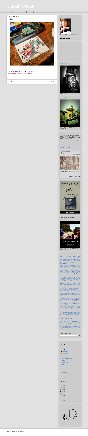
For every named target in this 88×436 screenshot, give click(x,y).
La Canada (77, 287)
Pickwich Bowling (63, 306)
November (65, 353)
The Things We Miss (72, 323)
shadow (71, 314)
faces (64, 274)
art (11, 73)
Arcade (69, 257)
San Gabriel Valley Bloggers (65, 312)
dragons (14, 73)
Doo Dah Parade (77, 271)
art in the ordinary (75, 259)
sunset (61, 322)
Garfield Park (65, 278)
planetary (74, 306)
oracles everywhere (71, 302)
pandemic (69, 303)
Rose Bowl (64, 311)
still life (63, 320)
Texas (79, 322)
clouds (70, 267)
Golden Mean (65, 362)
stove (61, 321)
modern (73, 295)
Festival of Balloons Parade (74, 274)
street (64, 321)
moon (64, 297)
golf (71, 279)
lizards (72, 290)
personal (22, 73)
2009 (62, 398)
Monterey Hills (77, 295)
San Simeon (65, 313)
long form (66, 292)
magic (77, 293)
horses (79, 283)
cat (79, 266)
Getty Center (75, 278)
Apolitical (64, 368)
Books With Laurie (38, 12)
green (61, 280)
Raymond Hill (69, 308)
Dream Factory (73, 272)
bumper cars (66, 265)
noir (68, 299)
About (14, 12)
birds (73, 262)
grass (79, 279)
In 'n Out (78, 284)
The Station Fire (65, 323)
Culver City (62, 270)
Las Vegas (62, 289)
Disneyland (68, 271)
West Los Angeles (77, 326)
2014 (62, 391)
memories (72, 294)
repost (65, 309)
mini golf (63, 295)
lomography (62, 292)
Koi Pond (73, 287)
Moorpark (67, 297)
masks (68, 294)
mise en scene (67, 295)
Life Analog (30, 12)
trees (63, 325)
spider (74, 318)
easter (65, 273)
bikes (71, 262)
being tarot (75, 260)
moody (61, 297)
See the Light (65, 354)
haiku (71, 280)
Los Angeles (72, 292)
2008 (62, 400)
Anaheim (78, 256)
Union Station (77, 325)
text (61, 323)
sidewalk (61, 315)
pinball (71, 306)
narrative (78, 298)
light (77, 289)
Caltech (69, 266)
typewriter (67, 325)
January (64, 381)
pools (66, 307)
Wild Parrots (62, 327)
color (79, 267)
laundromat (66, 289)
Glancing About (21, 6)
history (79, 282)
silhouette (62, 317)
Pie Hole (68, 306)
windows (73, 327)
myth (76, 298)
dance (66, 270)
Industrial (61, 285)
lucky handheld (70, 293)
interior (65, 285)
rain (60, 308)
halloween (75, 280)
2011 (62, 395)
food (74, 276)
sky (69, 317)
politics (79, 306)
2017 (62, 387)
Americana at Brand (73, 256)
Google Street (75, 279)
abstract (62, 256)
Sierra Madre (65, 315)
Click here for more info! (65, 147)
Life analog (73, 289)
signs (79, 315)
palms (65, 303)
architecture (77, 257)
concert (72, 269)
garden (61, 278)
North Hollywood (72, 299)
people (65, 305)
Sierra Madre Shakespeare (73, 315)
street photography (72, 321)
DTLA (77, 272)
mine (61, 295)
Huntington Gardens (64, 284)
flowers (70, 276)
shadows (75, 314)
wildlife (70, 327)
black (75, 262)
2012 (62, 393)
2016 (62, 389)
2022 (62, 346)
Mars (66, 294)
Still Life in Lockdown (69, 320)
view (63, 326)
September (65, 374)
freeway (66, 277)
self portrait (66, 314)
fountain (77, 276)
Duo (63, 364)
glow (70, 279)
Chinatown (62, 267)
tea (71, 322)
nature (61, 299)
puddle (71, 307)
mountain (72, 297)
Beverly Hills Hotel (65, 262)
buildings (62, 265)
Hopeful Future (65, 366)
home (74, 283)
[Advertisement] (70, 51)
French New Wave (71, 277)
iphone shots (77, 285)
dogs (73, 271)
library (69, 289)
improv (75, 284)
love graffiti (65, 293)
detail (61, 271)
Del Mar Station (70, 270)
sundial (79, 321)
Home (9, 12)
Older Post (53, 81)
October (64, 372)
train (61, 325)
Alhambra (66, 256)
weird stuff (72, 326)
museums (68, 298)
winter (77, 327)
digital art (63, 271)
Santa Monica (77, 313)
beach (66, 260)
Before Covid (70, 260)
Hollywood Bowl (69, 283)
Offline (63, 360)
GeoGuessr (70, 278)
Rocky (76, 309)
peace (79, 303)
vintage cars (67, 326)
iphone (72, 285)
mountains (77, 297)
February (65, 379)
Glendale (67, 279)
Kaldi (68, 287)
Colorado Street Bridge (65, 269)
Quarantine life (77, 307)
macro (74, 293)
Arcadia (72, 257)
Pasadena (74, 303)
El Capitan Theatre (75, 273)
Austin (64, 260)
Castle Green (75, 266)
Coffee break (74, 267)
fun (76, 277)
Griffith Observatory (66, 280)
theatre (79, 323)
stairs (76, 318)
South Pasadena (28, 73)
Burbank (71, 265)
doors (61, 272)
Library (23, 12)
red (79, 308)
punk (73, 307)
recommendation (75, 308)
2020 (62, 349)
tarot (69, 322)
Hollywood (62, 283)
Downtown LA (64, 272)
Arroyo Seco (62, 259)
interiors (69, 285)
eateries (67, 273)
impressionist (71, 284)
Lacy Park (67, 288)
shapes (79, 314)
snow (76, 317)
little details (18, 73)
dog (71, 271)
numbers (65, 300)
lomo (79, 290)
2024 (62, 344)
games (79, 277)
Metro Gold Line (77, 294)
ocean (68, 300)
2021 (62, 347)
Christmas (66, 267)
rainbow (63, 308)
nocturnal (65, 299)
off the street (72, 300)
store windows (77, 320)
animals (61, 257)
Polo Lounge (62, 307)
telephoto (73, 322)
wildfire (66, 327)
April (64, 377)
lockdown (76, 290)
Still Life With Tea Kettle (67, 358)
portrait (68, 307)
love (62, 293)
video (61, 326)
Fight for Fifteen (63, 276)
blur (69, 263)
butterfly (74, 265)
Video (19, 12)
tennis (77, 322)
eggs (70, 273)
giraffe (63, 279)
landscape (72, 288)
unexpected (72, 325)
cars (72, 266)
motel (70, 297)
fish (68, 276)
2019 (62, 383)
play (77, 306)
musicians (72, 298)
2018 (62, 385)
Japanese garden (63, 287)
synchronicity (65, 322)
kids (70, 287)
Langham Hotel (77, 288)
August (64, 376)
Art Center (68, 259)
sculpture (61, 314)
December (65, 351)
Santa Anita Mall (71, 313)
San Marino (73, 312)
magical (63, 294)
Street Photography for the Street (69, 369)
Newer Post (10, 81)
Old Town (76, 300)
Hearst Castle (68, 282)
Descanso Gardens (77, 270)
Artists (63, 356)
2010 (62, 397)
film (66, 276)
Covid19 (75, 269)
